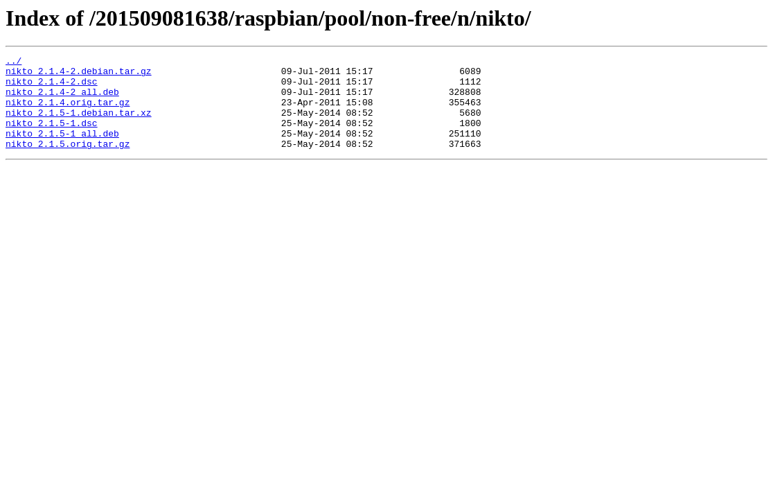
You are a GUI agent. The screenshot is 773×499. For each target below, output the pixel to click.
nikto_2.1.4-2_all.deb (62, 100)
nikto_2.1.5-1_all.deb (62, 149)
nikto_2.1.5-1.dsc (52, 137)
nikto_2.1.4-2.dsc (52, 87)
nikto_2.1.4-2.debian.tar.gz (79, 75)
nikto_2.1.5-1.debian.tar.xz (79, 125)
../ (13, 62)
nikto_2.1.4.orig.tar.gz (68, 112)
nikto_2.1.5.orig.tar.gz (68, 162)
